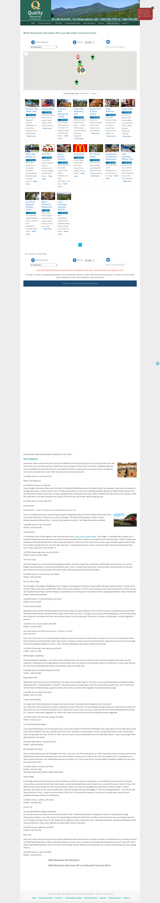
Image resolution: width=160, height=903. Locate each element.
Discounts (103, 898)
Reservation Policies (90, 898)
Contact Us (126, 898)
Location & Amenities (45, 898)
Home (34, 898)
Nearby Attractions (114, 898)
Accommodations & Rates (73, 898)
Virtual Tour (59, 898)
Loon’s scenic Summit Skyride (85, 536)
